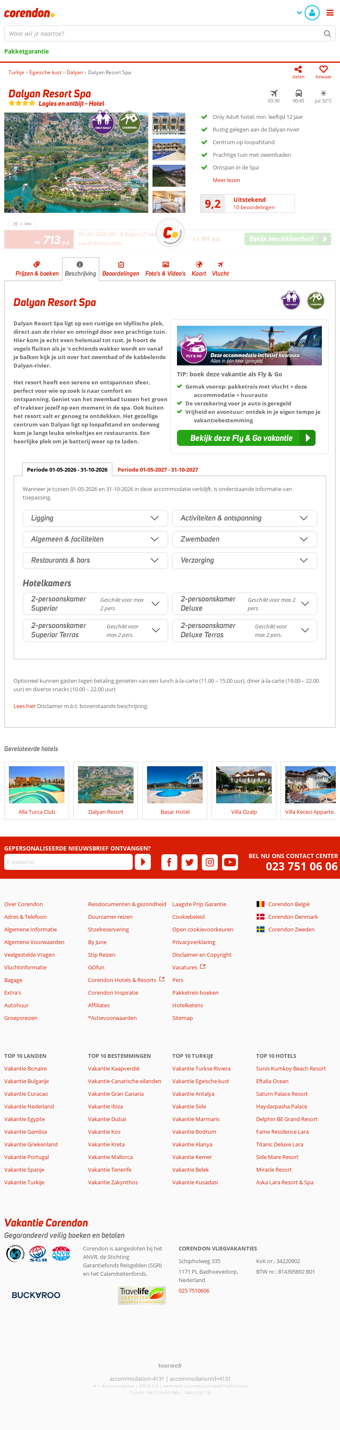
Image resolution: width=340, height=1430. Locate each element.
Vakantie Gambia (25, 1131)
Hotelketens (187, 1005)
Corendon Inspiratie (113, 992)
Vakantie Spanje (24, 1169)
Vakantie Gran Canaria (116, 1093)
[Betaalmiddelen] (35, 1295)
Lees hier (24, 706)
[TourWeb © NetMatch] (170, 1365)
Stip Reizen (101, 954)
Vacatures (184, 967)
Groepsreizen (20, 1018)
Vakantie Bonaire (25, 1068)
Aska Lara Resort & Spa (284, 1182)
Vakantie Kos (104, 1131)
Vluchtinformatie (25, 967)
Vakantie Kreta (106, 1144)
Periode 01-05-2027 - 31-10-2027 (158, 469)
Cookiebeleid (188, 916)
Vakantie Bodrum (194, 1131)
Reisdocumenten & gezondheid (127, 904)
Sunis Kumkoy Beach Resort (291, 1068)
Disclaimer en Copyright (202, 954)
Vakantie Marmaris (196, 1119)
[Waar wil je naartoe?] (170, 33)
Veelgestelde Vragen (29, 954)
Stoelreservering (108, 929)
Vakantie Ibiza (105, 1106)
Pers (177, 980)
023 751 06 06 (302, 866)
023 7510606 (194, 1290)
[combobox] (170, 33)
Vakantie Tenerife (109, 1169)
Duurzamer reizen (110, 916)
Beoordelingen (120, 273)
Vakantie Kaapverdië (113, 1068)
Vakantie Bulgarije (26, 1081)
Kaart (199, 273)
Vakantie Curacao (26, 1093)
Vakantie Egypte (24, 1119)
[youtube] (230, 862)
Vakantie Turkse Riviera (201, 1068)
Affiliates (99, 1005)
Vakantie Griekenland (31, 1144)
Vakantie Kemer (192, 1157)
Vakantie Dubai (107, 1119)
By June (97, 942)
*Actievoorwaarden (112, 1018)
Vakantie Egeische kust (200, 1081)
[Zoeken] (328, 33)
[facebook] (169, 862)
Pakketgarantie (26, 51)
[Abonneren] (143, 862)
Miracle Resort (274, 1169)
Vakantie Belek (190, 1169)
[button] (246, 438)
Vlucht (220, 273)
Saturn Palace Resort (282, 1093)
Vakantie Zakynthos (113, 1182)
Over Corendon (23, 904)
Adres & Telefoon (25, 916)
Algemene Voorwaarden (34, 942)
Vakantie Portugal (26, 1157)
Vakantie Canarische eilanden (124, 1081)
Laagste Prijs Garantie (199, 904)
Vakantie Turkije (24, 1182)
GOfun (96, 967)
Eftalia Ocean (272, 1081)
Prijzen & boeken (37, 273)
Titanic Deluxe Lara (279, 1144)
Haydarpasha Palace (281, 1106)
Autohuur (16, 1005)
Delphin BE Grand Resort (287, 1119)
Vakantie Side (189, 1106)
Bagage (13, 980)
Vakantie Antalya (193, 1093)
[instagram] (210, 862)
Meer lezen (226, 180)
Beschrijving (80, 273)
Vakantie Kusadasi (195, 1182)
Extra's (12, 992)
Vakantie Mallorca (110, 1157)
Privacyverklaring (193, 942)
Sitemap (182, 1018)
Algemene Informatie (30, 929)
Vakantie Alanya (192, 1144)
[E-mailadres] (68, 862)
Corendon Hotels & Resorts (122, 980)
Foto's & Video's (165, 273)
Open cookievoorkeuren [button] (202, 929)
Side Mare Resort (277, 1157)
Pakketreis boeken (195, 992)
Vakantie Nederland (29, 1106)
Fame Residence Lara (282, 1131)
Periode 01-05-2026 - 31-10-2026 (67, 469)
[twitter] (190, 862)
